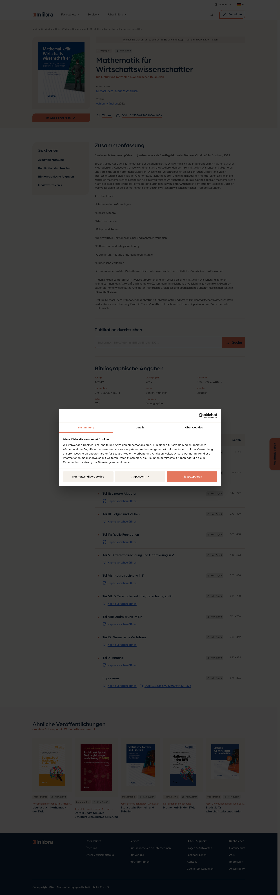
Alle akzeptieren (191, 476)
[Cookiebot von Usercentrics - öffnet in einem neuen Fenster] (201, 416)
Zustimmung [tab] (86, 427)
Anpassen (140, 476)
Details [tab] (140, 427)
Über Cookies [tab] (194, 427)
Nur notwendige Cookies (88, 476)
